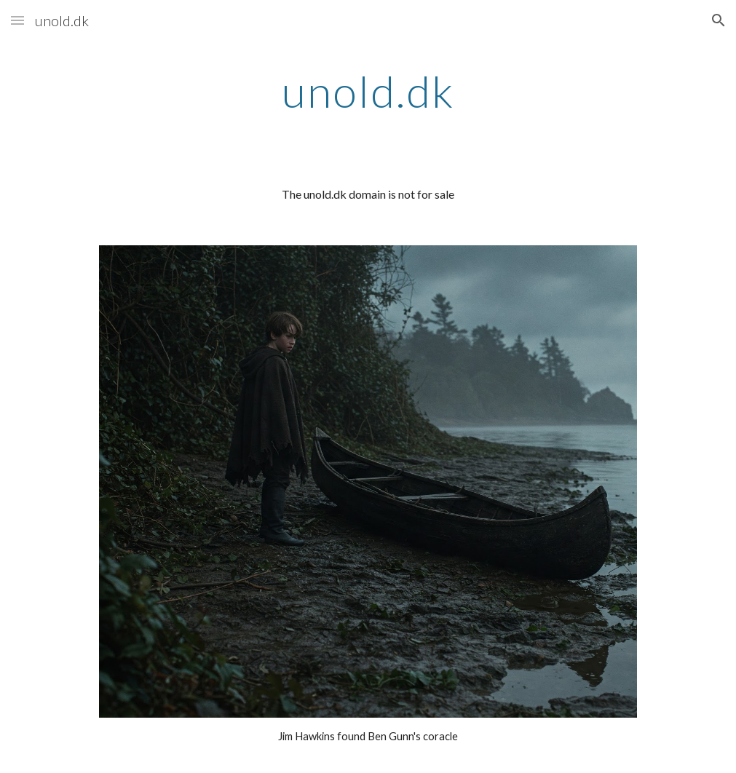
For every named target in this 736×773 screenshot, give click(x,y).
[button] (17, 20)
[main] (368, 91)
